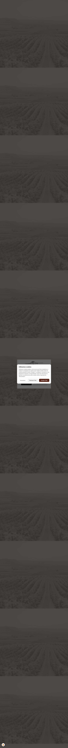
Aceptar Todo (44, 380)
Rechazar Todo (32, 380)
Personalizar (22, 380)
